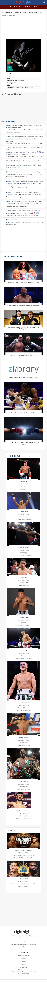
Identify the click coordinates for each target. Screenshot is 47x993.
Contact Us (23, 958)
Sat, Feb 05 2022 (11, 136)
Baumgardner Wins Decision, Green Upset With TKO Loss (23, 282)
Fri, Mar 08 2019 (10, 160)
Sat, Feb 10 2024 (11, 125)
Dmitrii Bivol (24, 577)
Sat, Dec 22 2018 (11, 172)
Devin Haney (24, 781)
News (35, 6)
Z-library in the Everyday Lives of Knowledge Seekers (23, 377)
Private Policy (23, 967)
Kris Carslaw (9, 222)
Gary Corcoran (24, 213)
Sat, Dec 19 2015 (11, 220)
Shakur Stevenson (24, 737)
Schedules (17, 6)
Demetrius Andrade (11, 152)
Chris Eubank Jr (10, 139)
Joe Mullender (23, 165)
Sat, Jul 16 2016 (10, 210)
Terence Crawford (24, 547)
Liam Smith (9, 183)
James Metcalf (25, 174)
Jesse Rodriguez (24, 617)
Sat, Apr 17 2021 (11, 147)
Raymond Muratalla (24, 811)
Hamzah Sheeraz (24, 130)
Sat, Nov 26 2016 (11, 201)
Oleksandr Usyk (24, 481)
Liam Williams (10, 130)
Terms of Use (23, 964)
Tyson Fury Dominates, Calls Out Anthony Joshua (23, 355)
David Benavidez (24, 703)
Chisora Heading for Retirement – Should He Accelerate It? (23, 305)
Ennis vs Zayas (23, 878)
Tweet (39, 13)
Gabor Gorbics (24, 204)
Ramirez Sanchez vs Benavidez (23, 850)
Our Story (23, 961)
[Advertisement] (15, 27)
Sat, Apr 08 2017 (11, 192)
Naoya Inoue (24, 511)
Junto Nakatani (24, 651)
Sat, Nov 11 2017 (11, 181)
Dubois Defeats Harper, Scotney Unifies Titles (23, 413)
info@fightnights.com (23, 955)
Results (27, 6)
